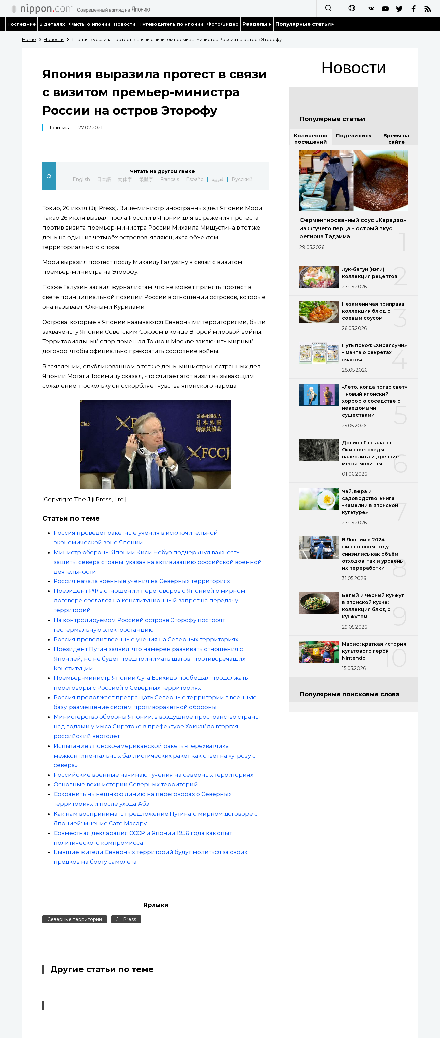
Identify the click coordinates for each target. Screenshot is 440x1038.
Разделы (257, 24)
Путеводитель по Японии (171, 24)
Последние (21, 24)
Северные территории (74, 919)
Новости (124, 24)
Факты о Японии (89, 24)
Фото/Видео (223, 24)
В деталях (52, 24)
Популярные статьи (304, 24)
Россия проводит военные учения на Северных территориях (146, 639)
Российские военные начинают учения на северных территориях (153, 774)
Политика (59, 128)
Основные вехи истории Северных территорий (126, 784)
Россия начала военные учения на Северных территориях (142, 581)
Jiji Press (126, 919)
